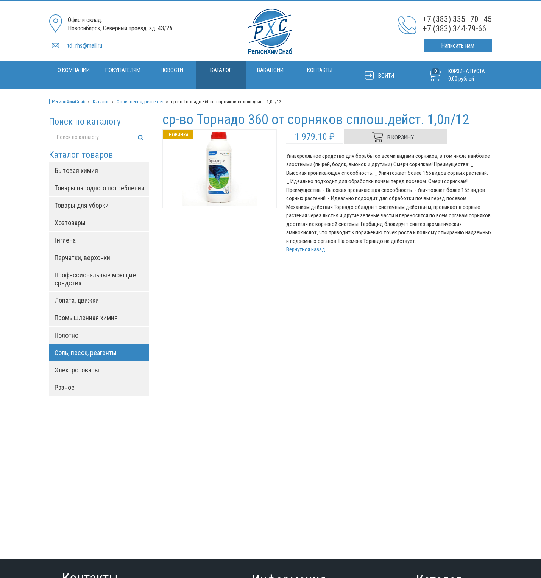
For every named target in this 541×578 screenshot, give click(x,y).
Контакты (319, 70)
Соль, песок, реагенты (140, 101)
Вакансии (270, 70)
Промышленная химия (86, 318)
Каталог (221, 70)
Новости (172, 70)
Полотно (66, 335)
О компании (74, 70)
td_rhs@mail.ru (84, 45)
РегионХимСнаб (68, 101)
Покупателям (122, 70)
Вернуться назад (305, 249)
